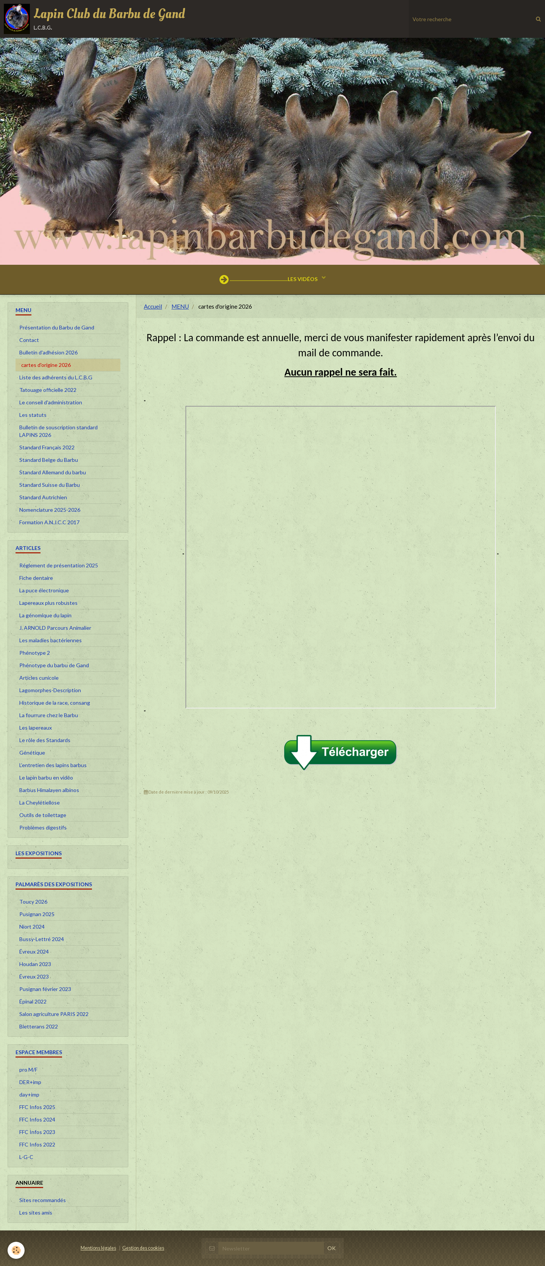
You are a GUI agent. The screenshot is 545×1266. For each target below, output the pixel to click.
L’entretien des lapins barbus (53, 765)
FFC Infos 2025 (37, 1107)
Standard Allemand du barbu (52, 472)
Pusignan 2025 (36, 914)
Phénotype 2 (34, 652)
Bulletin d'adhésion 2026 (48, 352)
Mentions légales (98, 1248)
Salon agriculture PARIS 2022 (54, 1014)
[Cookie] (16, 1250)
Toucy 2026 (33, 901)
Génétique (32, 752)
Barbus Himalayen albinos (49, 790)
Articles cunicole (39, 677)
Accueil (153, 306)
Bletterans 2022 (38, 1026)
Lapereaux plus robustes (48, 603)
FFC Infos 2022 (37, 1144)
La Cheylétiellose (39, 802)
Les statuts (33, 415)
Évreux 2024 (34, 951)
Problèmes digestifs (43, 827)
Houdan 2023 (35, 964)
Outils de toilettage (42, 815)
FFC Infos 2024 (37, 1119)
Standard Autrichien (43, 497)
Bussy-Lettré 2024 (41, 939)
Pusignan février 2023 (45, 989)
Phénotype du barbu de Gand (54, 665)
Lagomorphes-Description (50, 690)
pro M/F (28, 1069)
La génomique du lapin (45, 615)
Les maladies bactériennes (50, 640)
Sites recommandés (42, 1200)
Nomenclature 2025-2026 (49, 509)
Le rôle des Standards (44, 740)
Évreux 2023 (34, 976)
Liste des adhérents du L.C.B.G (55, 377)
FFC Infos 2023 (37, 1132)
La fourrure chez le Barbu (48, 715)
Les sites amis (35, 1212)
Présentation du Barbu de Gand (56, 327)
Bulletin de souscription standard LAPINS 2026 (58, 431)
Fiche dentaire (36, 578)
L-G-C (26, 1157)
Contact (29, 340)
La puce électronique (44, 590)
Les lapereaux (35, 727)
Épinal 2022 (33, 1001)
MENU (180, 306)
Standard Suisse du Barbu (49, 485)
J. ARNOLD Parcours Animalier (55, 627)
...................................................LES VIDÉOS (269, 279)
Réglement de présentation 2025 (58, 565)
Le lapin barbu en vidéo (46, 777)
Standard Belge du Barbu (48, 460)
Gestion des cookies (143, 1248)
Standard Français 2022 (47, 447)
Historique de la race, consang (54, 702)
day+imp (29, 1094)
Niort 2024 (32, 926)
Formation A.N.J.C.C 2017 (49, 522)
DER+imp (30, 1082)
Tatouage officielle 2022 (47, 390)
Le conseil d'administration (50, 402)
